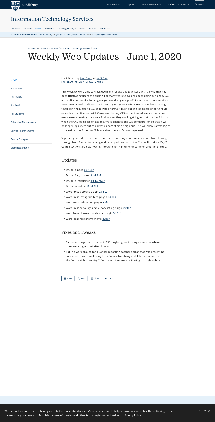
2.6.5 (101, 191)
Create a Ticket (44, 34)
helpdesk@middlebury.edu (105, 34)
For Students (17, 113)
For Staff (15, 105)
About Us (105, 28)
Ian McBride (102, 78)
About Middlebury (162, 4)
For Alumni (16, 88)
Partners (49, 28)
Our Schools (136, 4)
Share (68, 278)
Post (81, 278)
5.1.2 (115, 213)
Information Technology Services (52, 19)
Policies (93, 28)
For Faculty (16, 96)
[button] (199, 4)
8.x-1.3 (94, 175)
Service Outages (19, 139)
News (38, 28)
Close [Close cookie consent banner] (205, 410)
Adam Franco (86, 78)
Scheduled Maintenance (23, 122)
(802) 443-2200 (63, 34)
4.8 (104, 202)
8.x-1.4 (88, 169)
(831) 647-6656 (78, 34)
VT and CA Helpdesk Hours (24, 34)
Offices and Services (182, 4)
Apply (147, 4)
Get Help (15, 28)
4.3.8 (105, 218)
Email (109, 278)
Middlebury (33, 48)
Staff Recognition (20, 147)
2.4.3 (110, 197)
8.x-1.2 (91, 186)
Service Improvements (22, 130)
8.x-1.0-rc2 (96, 180)
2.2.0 (126, 208)
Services (27, 28)
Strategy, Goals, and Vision (71, 28)
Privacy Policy (132, 415)
